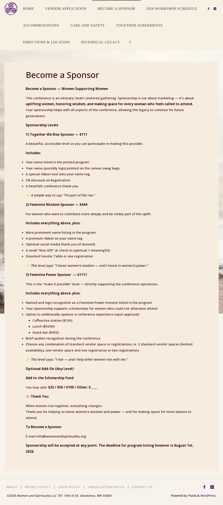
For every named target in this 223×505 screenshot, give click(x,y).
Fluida (191, 495)
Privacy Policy (38, 487)
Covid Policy (70, 487)
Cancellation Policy (107, 487)
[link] (130, 42)
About (12, 487)
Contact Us (143, 487)
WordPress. (208, 495)
